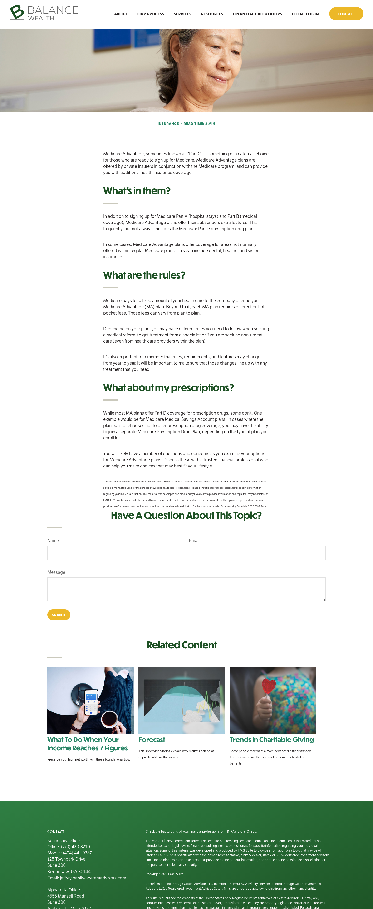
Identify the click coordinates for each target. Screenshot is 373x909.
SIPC (240, 884)
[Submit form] (58, 614)
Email (194, 540)
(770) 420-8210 (75, 846)
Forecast (151, 739)
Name (53, 540)
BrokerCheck (246, 831)
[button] (121, 13)
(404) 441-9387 (77, 853)
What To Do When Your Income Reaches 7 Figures (87, 743)
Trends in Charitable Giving (272, 739)
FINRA (231, 884)
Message (56, 572)
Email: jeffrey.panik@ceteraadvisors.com (86, 878)
